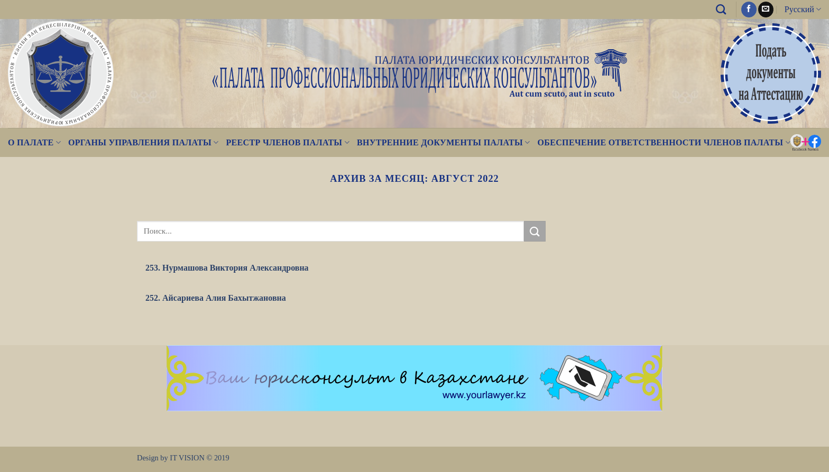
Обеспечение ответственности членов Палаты (664, 142)
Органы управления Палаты (143, 142)
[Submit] (534, 231)
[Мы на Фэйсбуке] (749, 9)
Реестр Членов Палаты (287, 142)
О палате (34, 142)
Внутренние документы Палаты (443, 142)
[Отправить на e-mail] (765, 9)
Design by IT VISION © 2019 (183, 458)
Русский (803, 9)
